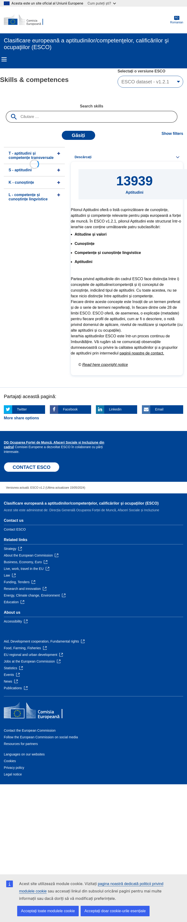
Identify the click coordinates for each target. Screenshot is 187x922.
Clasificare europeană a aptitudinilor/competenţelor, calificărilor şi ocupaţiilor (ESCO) (81, 503)
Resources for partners (21, 744)
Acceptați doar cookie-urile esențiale (115, 911)
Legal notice (13, 774)
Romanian (176, 20)
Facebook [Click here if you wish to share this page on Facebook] (70, 409)
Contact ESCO (15, 529)
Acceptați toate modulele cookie (48, 911)
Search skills (91, 106)
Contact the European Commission (30, 730)
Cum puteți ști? (102, 3)
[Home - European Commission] (27, 20)
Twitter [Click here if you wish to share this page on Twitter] (22, 409)
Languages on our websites (24, 754)
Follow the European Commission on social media (41, 737)
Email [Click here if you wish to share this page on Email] (159, 409)
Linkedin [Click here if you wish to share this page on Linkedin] (115, 409)
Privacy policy (14, 768)
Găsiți (78, 135)
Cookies (10, 761)
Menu (4, 59)
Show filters (172, 134)
